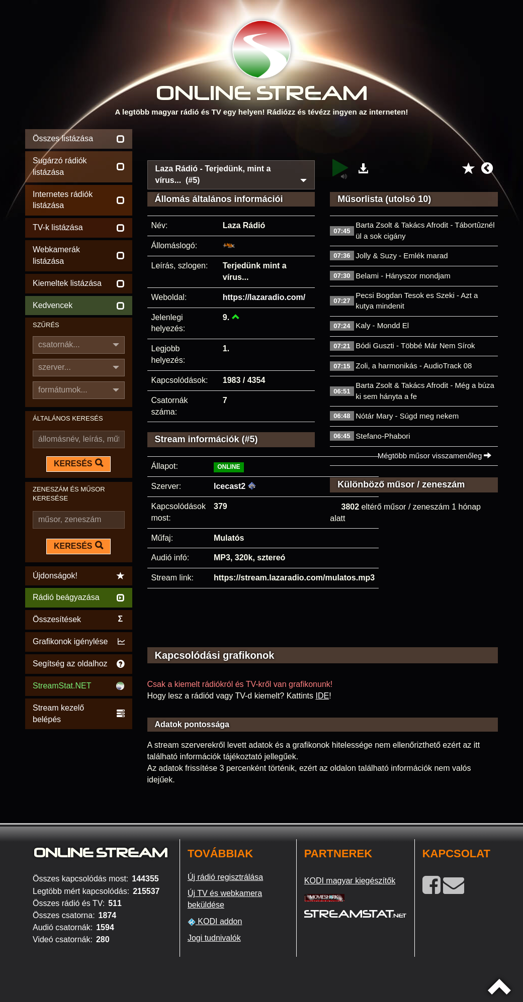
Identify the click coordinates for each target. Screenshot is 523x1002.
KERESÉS (78, 463)
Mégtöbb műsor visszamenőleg (435, 455)
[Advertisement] (322, 141)
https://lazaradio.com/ (264, 297)
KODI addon (215, 921)
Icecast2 (229, 486)
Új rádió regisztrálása (225, 877)
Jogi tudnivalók (214, 938)
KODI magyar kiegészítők (349, 880)
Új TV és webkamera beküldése (225, 899)
